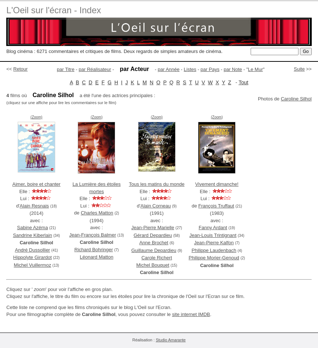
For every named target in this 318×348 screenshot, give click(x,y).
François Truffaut (216, 206)
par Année (168, 69)
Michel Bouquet (152, 265)
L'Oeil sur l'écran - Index (53, 10)
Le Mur (255, 69)
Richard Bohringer (93, 249)
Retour (20, 69)
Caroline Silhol (296, 99)
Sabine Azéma (32, 227)
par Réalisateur (95, 69)
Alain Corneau (155, 206)
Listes (190, 69)
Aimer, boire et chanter (37, 184)
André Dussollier (32, 250)
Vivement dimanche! (217, 184)
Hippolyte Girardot (32, 257)
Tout (243, 82)
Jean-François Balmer (92, 235)
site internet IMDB (191, 314)
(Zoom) (36, 117)
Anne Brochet (153, 242)
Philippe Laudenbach (213, 250)
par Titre (66, 69)
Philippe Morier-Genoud (214, 257)
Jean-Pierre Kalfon (214, 242)
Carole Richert (156, 257)
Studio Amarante (171, 340)
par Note (233, 69)
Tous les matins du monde (156, 184)
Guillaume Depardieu (153, 250)
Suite (299, 69)
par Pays (210, 69)
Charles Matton (97, 213)
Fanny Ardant (213, 227)
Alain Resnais (34, 206)
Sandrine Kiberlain (32, 235)
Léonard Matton (96, 257)
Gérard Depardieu (153, 235)
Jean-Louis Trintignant (212, 235)
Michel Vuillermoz (32, 265)
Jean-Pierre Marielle (152, 227)
